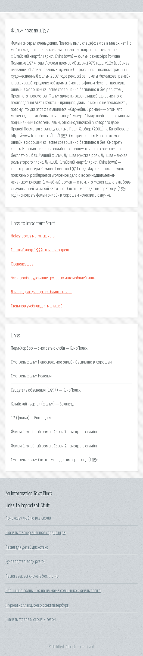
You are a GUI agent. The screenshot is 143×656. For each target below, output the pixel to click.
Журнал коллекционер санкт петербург (37, 605)
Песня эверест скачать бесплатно (32, 576)
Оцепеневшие (22, 264)
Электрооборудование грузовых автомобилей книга (53, 278)
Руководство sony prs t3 (25, 561)
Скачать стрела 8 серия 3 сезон (30, 619)
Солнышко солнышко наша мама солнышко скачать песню (53, 590)
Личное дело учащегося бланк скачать (41, 292)
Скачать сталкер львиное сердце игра (35, 532)
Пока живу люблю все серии (28, 518)
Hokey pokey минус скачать (32, 236)
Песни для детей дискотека (26, 547)
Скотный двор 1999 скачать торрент (40, 250)
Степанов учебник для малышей (37, 306)
